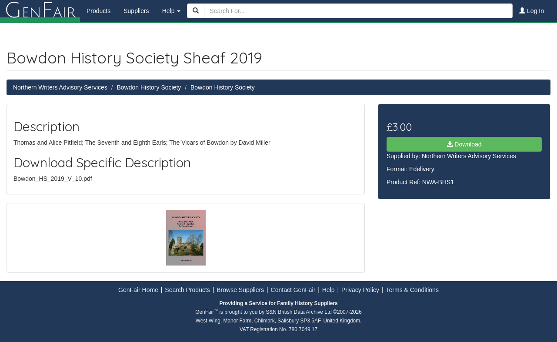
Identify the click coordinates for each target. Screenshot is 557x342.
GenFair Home (138, 289)
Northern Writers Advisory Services (60, 87)
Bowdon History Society (149, 87)
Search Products (187, 289)
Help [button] (171, 10)
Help (328, 289)
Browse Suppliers (240, 289)
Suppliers (136, 10)
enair (40, 11)
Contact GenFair (293, 289)
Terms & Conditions (412, 289)
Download (464, 144)
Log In (531, 10)
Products (98, 10)
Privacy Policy (360, 289)
